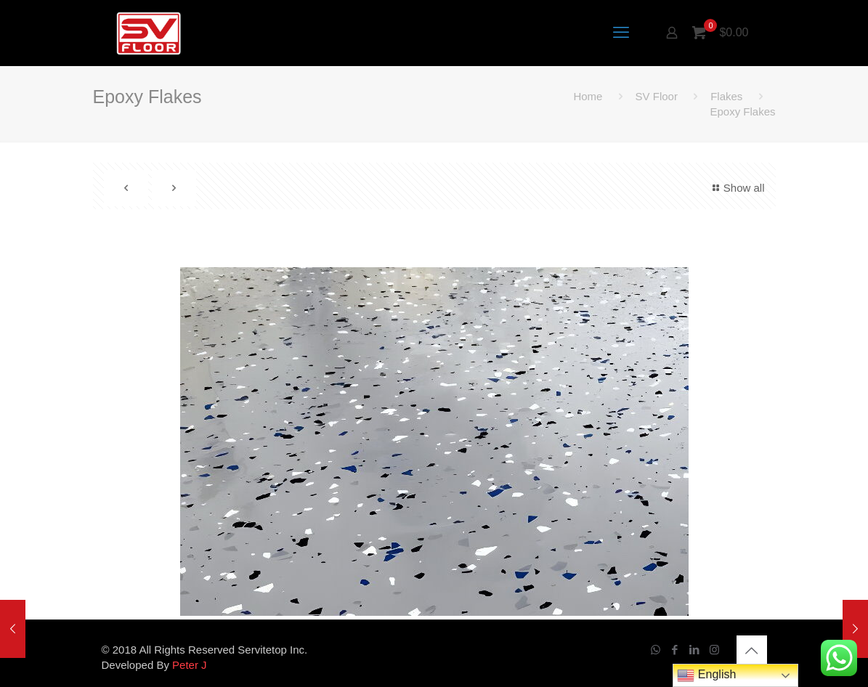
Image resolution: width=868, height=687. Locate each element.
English (706, 675)
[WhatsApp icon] (655, 649)
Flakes (726, 96)
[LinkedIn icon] (694, 649)
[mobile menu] (621, 32)
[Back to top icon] (752, 650)
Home (587, 96)
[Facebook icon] (675, 649)
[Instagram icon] (714, 649)
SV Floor (657, 96)
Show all (736, 188)
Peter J (189, 665)
